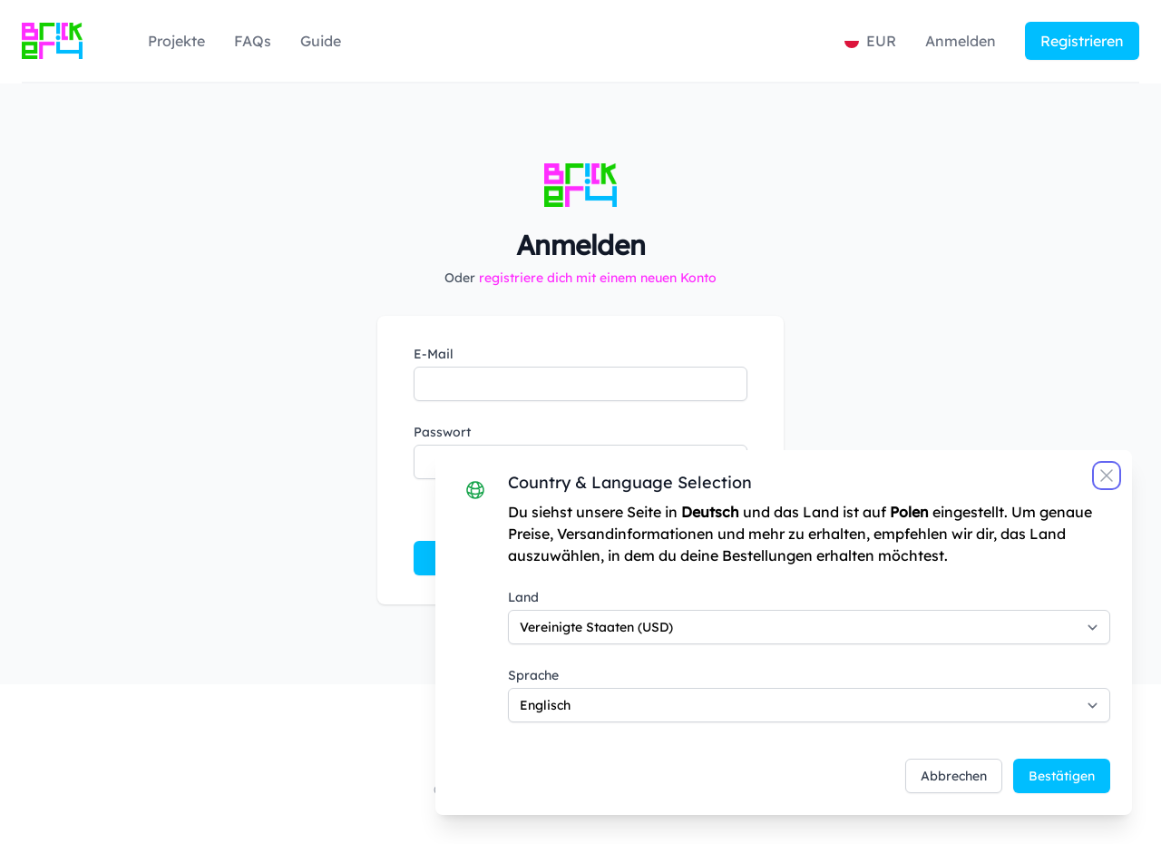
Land (523, 597)
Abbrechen (954, 776)
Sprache (533, 675)
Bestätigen (1062, 776)
